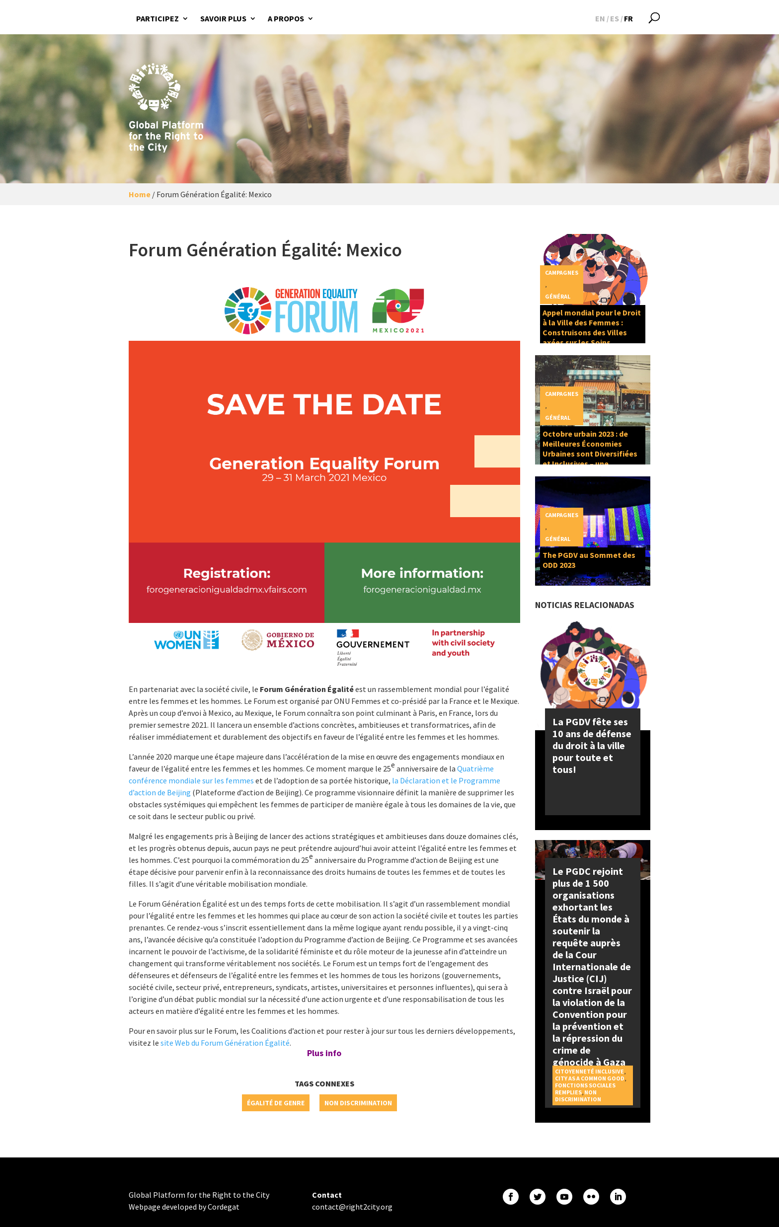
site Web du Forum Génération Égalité (225, 1043)
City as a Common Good (589, 1078)
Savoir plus (223, 18)
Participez (157, 18)
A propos (286, 18)
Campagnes (561, 272)
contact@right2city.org (352, 1207)
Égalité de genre (276, 1102)
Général (557, 296)
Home (140, 194)
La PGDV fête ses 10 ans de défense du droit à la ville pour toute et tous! (591, 745)
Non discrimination (358, 1102)
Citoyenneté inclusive (589, 1071)
